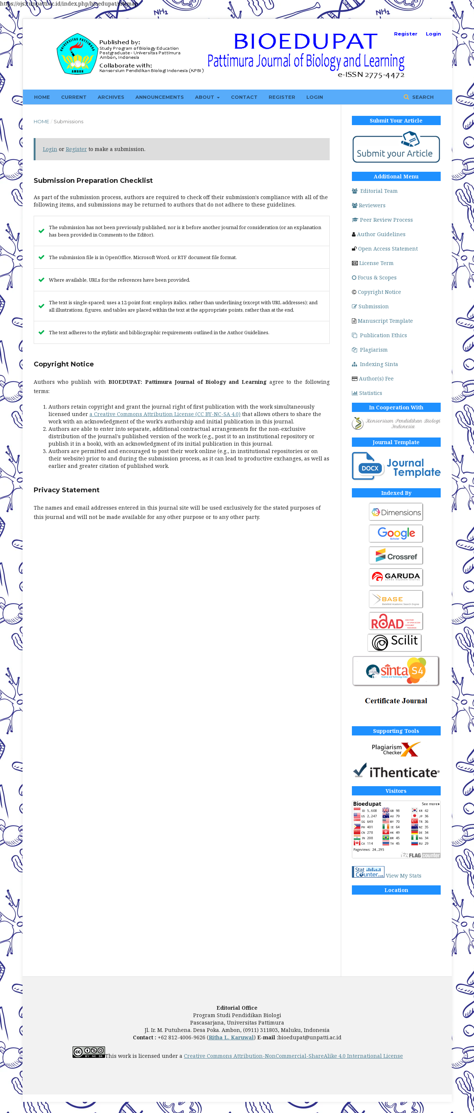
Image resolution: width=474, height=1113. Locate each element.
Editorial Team (375, 190)
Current (74, 97)
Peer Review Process (382, 219)
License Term (376, 262)
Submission (370, 306)
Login (314, 97)
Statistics (367, 392)
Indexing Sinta (375, 364)
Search (422, 97)
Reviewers (369, 205)
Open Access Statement (388, 248)
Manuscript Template (385, 320)
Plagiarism (370, 349)
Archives (111, 97)
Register (282, 97)
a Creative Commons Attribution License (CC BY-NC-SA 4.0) (165, 414)
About (205, 97)
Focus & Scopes (374, 277)
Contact (244, 97)
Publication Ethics (379, 335)
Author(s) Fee (376, 378)
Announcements (159, 97)
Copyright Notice (379, 291)
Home (42, 97)
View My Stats (403, 875)
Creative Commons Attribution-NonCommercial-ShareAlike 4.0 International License (293, 1055)
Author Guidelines (381, 234)
